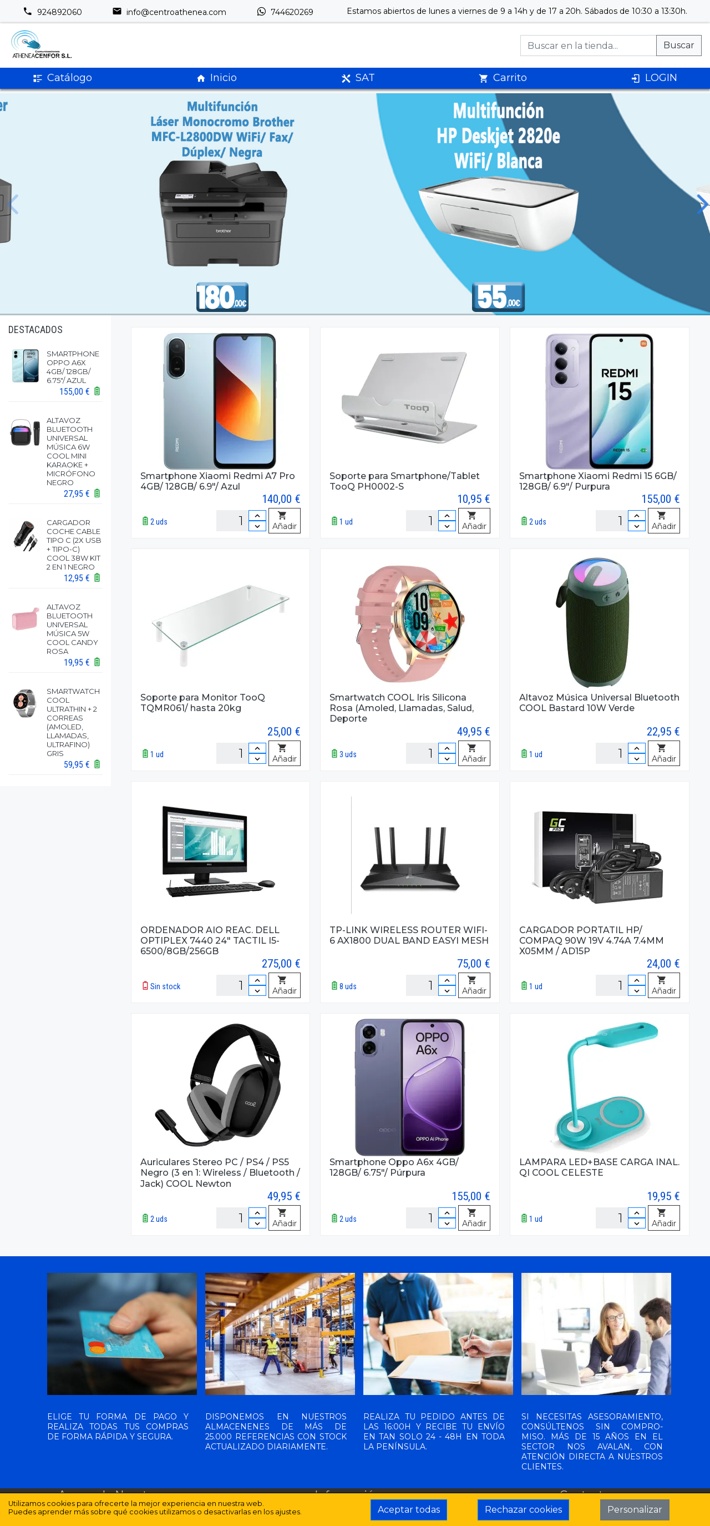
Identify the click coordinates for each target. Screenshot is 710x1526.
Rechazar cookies (523, 1509)
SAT (358, 78)
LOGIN (654, 78)
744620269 (284, 12)
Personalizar (634, 1509)
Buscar (678, 45)
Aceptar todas (409, 1509)
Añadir (284, 521)
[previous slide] (14, 204)
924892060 (52, 12)
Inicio (216, 78)
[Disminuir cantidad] (257, 526)
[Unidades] (241, 520)
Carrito (503, 78)
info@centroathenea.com (169, 12)
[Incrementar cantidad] (257, 515)
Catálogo (62, 78)
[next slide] (696, 204)
